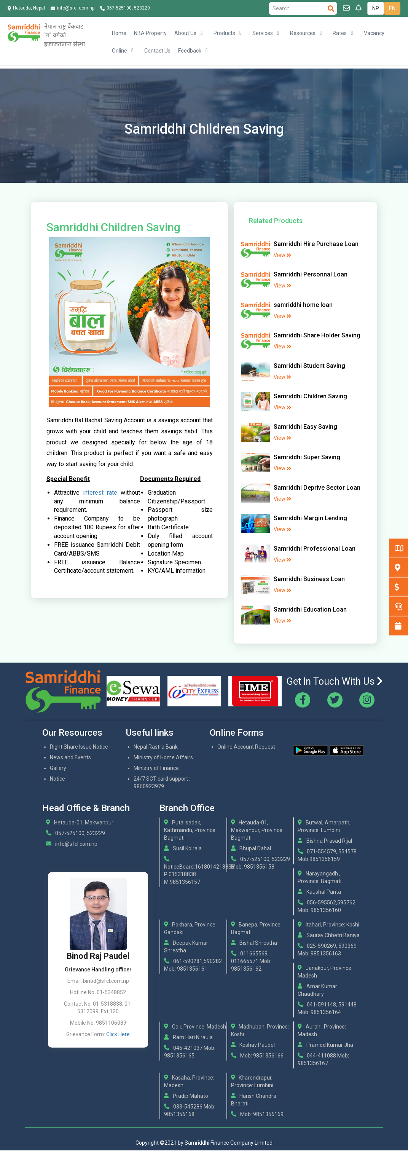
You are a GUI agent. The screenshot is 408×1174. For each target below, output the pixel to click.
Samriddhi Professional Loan (314, 548)
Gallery (58, 768)
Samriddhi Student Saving (309, 365)
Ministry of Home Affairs (163, 757)
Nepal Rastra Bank (156, 747)
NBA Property (150, 33)
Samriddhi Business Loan (309, 579)
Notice (57, 779)
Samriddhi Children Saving (310, 396)
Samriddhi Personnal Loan (310, 274)
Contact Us (157, 51)
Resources (303, 33)
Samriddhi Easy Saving (305, 426)
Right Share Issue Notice (79, 747)
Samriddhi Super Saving (307, 457)
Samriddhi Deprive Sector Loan (317, 487)
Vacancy (374, 33)
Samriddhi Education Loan (310, 609)
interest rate (100, 492)
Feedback (189, 51)
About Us (185, 33)
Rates (340, 33)
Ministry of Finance (156, 768)
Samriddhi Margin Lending (310, 518)
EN (392, 8)
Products (224, 33)
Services (262, 33)
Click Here (118, 1034)
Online (119, 51)
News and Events (70, 757)
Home (119, 33)
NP (375, 8)
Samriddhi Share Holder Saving (317, 335)
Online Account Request (246, 747)
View (282, 255)
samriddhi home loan (303, 304)
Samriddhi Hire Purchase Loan (316, 244)
